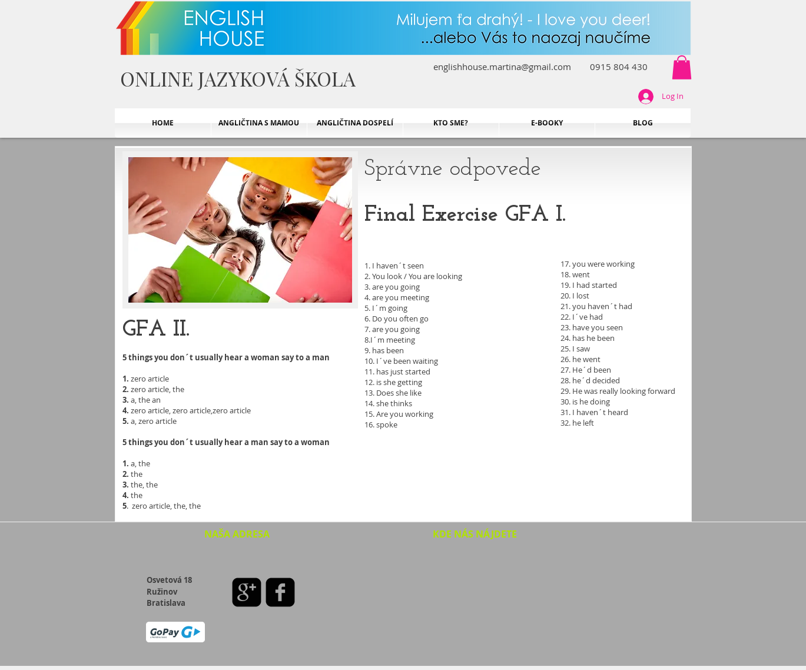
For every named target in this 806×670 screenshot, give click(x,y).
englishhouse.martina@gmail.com (502, 66)
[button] (682, 67)
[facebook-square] (280, 592)
